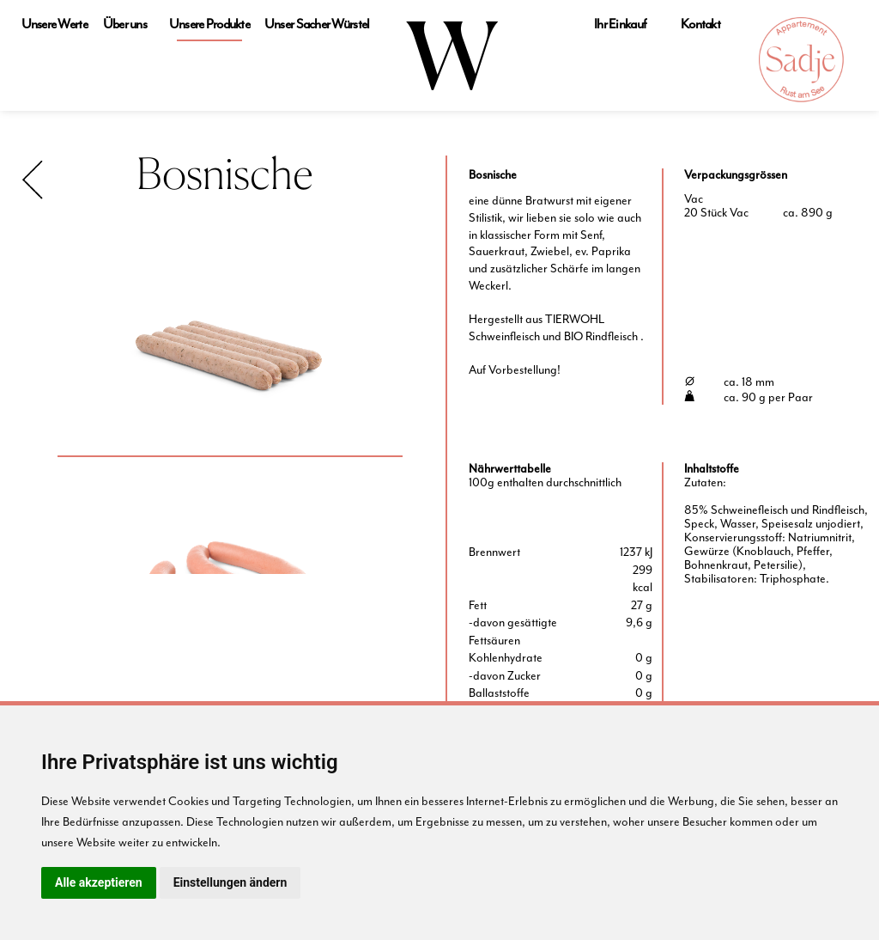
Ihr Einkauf (620, 24)
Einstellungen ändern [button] (230, 882)
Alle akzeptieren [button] (98, 882)
